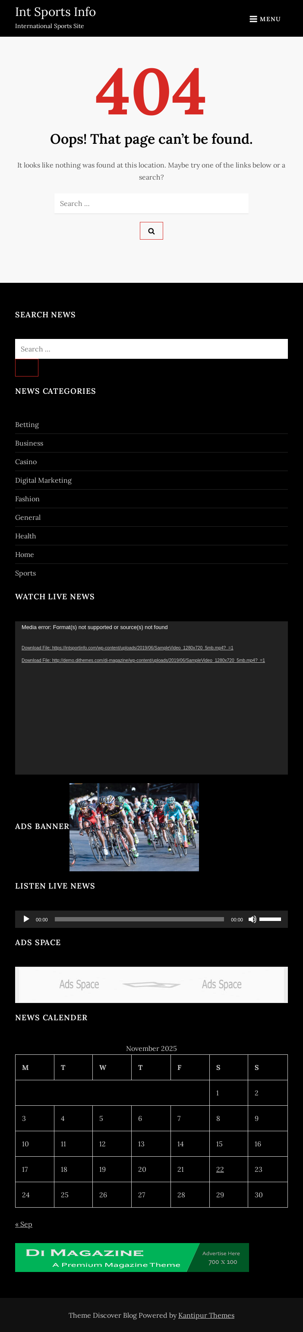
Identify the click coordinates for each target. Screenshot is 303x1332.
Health (25, 536)
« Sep (23, 1224)
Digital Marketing (43, 480)
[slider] (139, 919)
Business (29, 443)
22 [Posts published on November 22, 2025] (220, 1169)
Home (24, 554)
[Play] (26, 919)
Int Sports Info (55, 11)
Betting (27, 424)
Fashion (27, 498)
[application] (151, 698)
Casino (26, 461)
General (28, 517)
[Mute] (252, 919)
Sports (25, 573)
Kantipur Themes (206, 1315)
